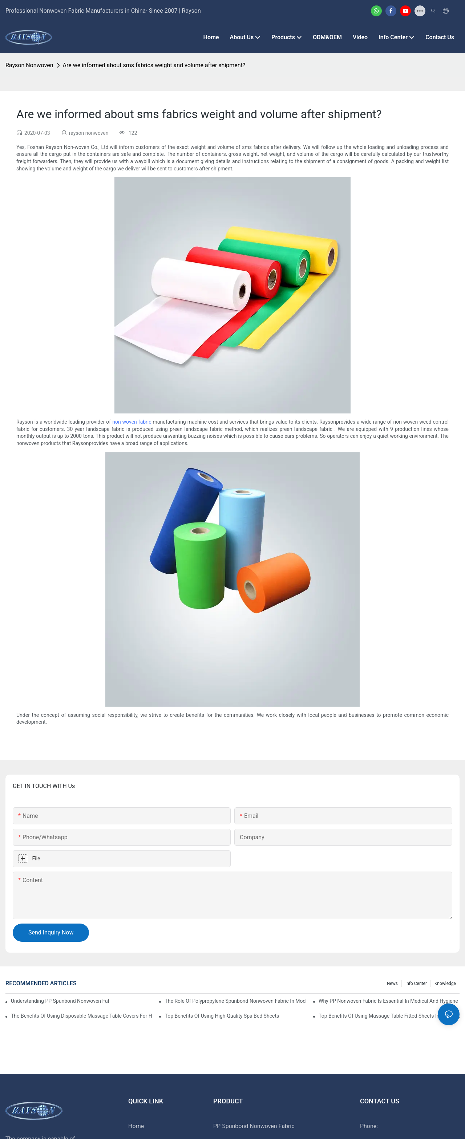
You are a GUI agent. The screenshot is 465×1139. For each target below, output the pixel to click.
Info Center (416, 983)
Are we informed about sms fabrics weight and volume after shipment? (154, 65)
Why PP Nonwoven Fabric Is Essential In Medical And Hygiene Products (389, 1001)
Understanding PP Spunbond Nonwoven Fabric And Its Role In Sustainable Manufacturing (60, 1001)
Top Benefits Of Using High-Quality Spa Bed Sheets (222, 1016)
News (392, 983)
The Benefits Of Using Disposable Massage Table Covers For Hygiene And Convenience (81, 1016)
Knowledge (445, 983)
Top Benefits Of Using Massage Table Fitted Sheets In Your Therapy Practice (389, 1016)
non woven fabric (131, 422)
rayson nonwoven (29, 65)
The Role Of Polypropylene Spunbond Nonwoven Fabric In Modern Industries (235, 1001)
